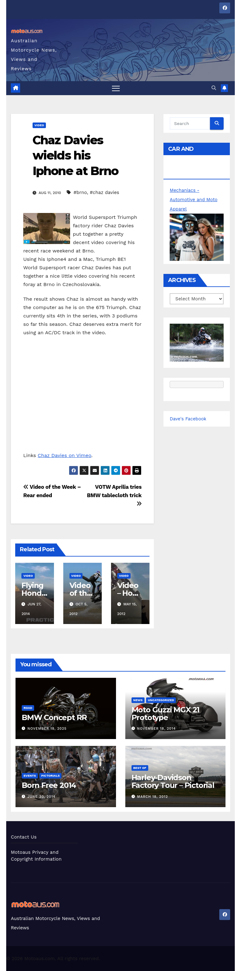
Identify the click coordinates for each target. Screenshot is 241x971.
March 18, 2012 (152, 797)
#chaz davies (104, 192)
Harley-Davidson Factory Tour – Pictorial (173, 781)
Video (39, 125)
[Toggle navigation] (115, 88)
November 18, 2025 (47, 729)
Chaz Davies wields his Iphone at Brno (75, 155)
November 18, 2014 (156, 729)
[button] (214, 88)
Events (30, 776)
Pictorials (50, 776)
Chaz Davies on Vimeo (64, 455)
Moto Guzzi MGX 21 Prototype (166, 713)
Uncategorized (161, 700)
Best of (139, 768)
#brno (80, 192)
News (138, 700)
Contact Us (24, 837)
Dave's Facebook (188, 419)
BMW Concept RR (54, 717)
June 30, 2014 (42, 797)
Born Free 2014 (49, 785)
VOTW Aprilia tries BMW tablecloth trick (114, 495)
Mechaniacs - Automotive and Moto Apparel (194, 199)
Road (28, 708)
